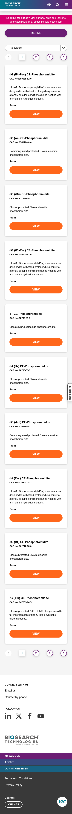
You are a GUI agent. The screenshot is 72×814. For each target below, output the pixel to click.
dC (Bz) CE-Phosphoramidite (28, 542)
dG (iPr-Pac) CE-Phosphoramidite (32, 74)
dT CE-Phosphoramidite (25, 313)
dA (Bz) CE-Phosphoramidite (28, 366)
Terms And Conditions (18, 778)
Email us (10, 690)
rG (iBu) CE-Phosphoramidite (29, 598)
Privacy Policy (13, 785)
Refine (36, 33)
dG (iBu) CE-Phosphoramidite (29, 194)
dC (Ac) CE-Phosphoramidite (28, 138)
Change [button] (13, 804)
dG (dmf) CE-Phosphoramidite (29, 422)
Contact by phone (16, 697)
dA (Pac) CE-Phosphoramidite (29, 478)
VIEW (36, 113)
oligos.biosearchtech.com (48, 21)
